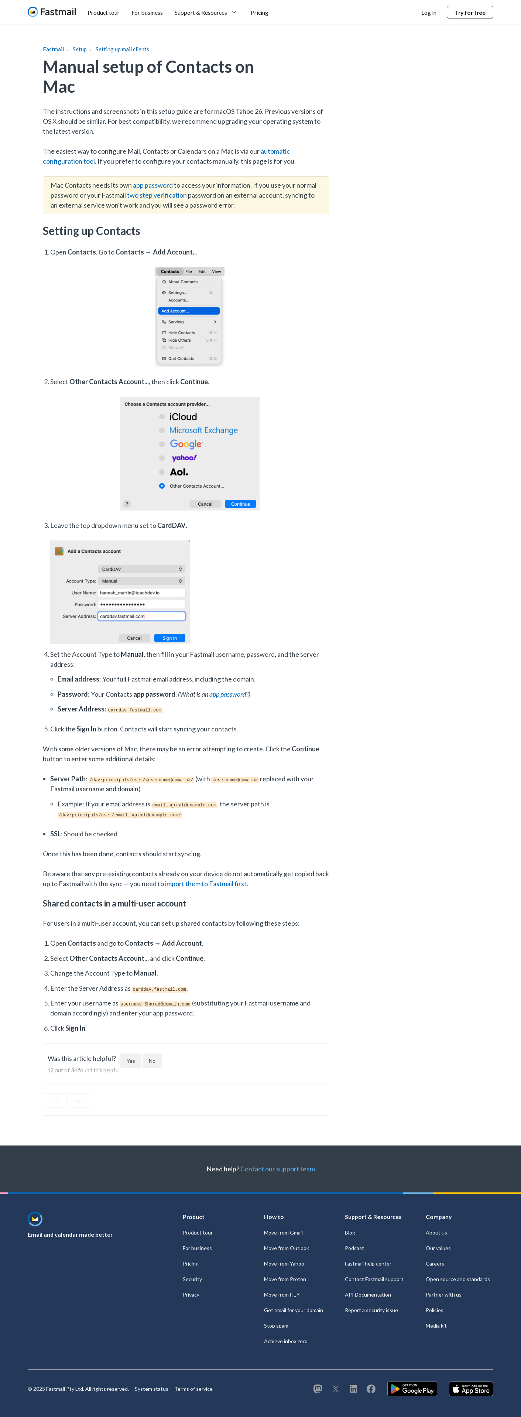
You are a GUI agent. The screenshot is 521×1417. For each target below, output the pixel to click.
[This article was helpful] (130, 1061)
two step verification (157, 195)
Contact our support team (277, 1169)
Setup (80, 49)
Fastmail (53, 49)
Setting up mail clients (122, 49)
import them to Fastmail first (206, 884)
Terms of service (193, 1389)
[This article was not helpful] (152, 1061)
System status (151, 1389)
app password (153, 185)
